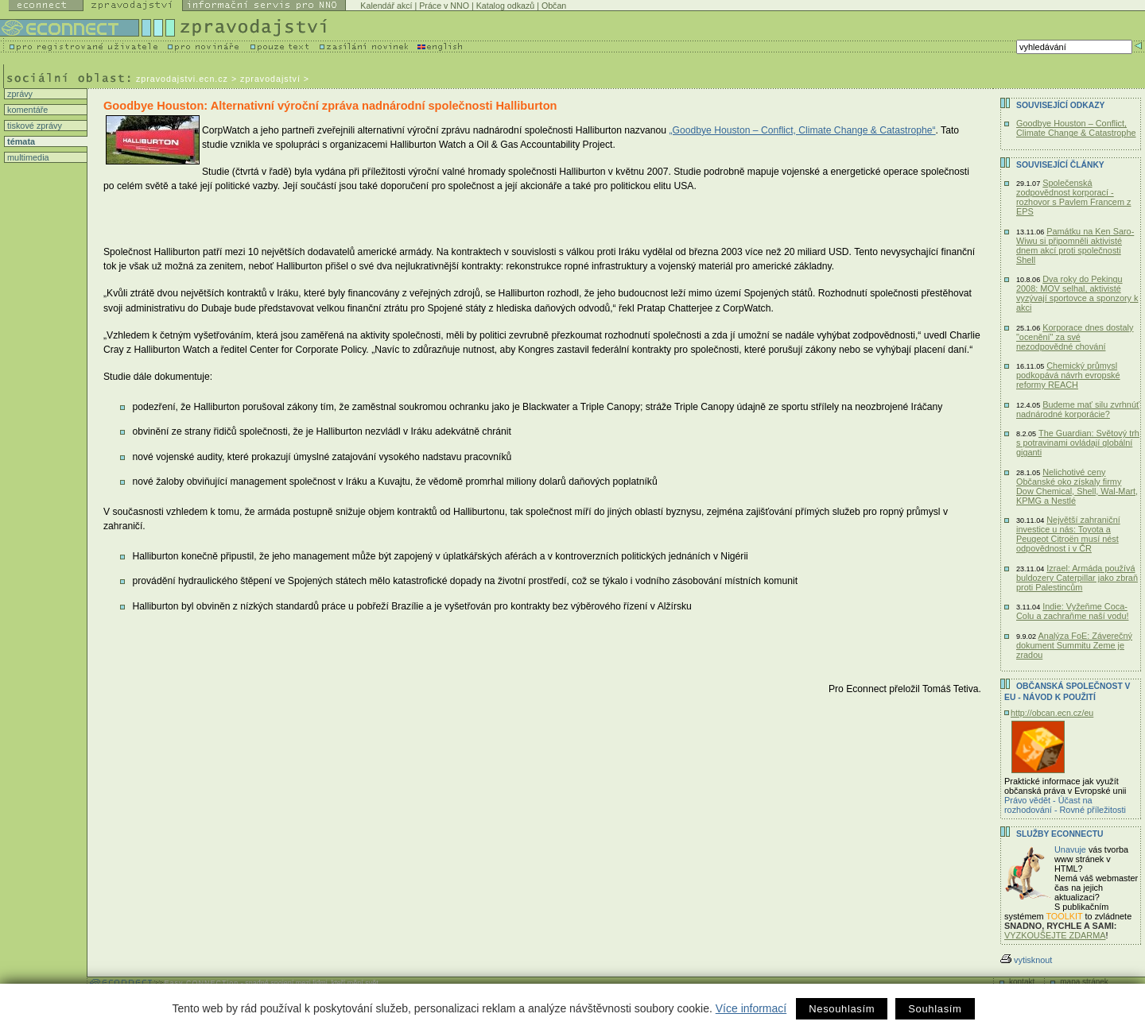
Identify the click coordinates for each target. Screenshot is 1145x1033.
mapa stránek (1084, 981)
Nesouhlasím (842, 1009)
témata (20, 141)
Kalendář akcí (386, 5)
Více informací (751, 1008)
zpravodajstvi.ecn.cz (182, 78)
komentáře (26, 109)
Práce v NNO (444, 5)
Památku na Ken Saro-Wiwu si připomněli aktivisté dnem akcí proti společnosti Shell (1075, 245)
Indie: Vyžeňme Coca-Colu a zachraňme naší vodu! (1072, 611)
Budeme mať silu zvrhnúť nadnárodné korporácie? (1077, 409)
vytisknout (1026, 960)
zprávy (19, 94)
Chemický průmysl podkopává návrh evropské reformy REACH (1068, 375)
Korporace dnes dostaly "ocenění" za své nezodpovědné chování (1074, 337)
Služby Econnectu (1059, 834)
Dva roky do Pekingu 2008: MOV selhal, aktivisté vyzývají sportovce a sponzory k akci (1077, 293)
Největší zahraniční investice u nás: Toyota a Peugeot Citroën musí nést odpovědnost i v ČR (1068, 534)
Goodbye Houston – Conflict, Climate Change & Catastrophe (1076, 127)
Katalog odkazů (505, 5)
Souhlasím (934, 1009)
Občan (553, 5)
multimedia (27, 157)
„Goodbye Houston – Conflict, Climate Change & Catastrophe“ (802, 130)
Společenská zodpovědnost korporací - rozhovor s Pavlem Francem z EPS (1073, 197)
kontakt (1021, 981)
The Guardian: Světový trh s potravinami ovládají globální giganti (1077, 442)
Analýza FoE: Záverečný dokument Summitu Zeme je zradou (1074, 645)
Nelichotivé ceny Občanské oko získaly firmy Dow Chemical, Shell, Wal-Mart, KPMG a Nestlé (1077, 486)
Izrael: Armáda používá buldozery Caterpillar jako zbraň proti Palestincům (1077, 577)
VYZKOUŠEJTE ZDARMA (1055, 935)
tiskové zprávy (33, 125)
